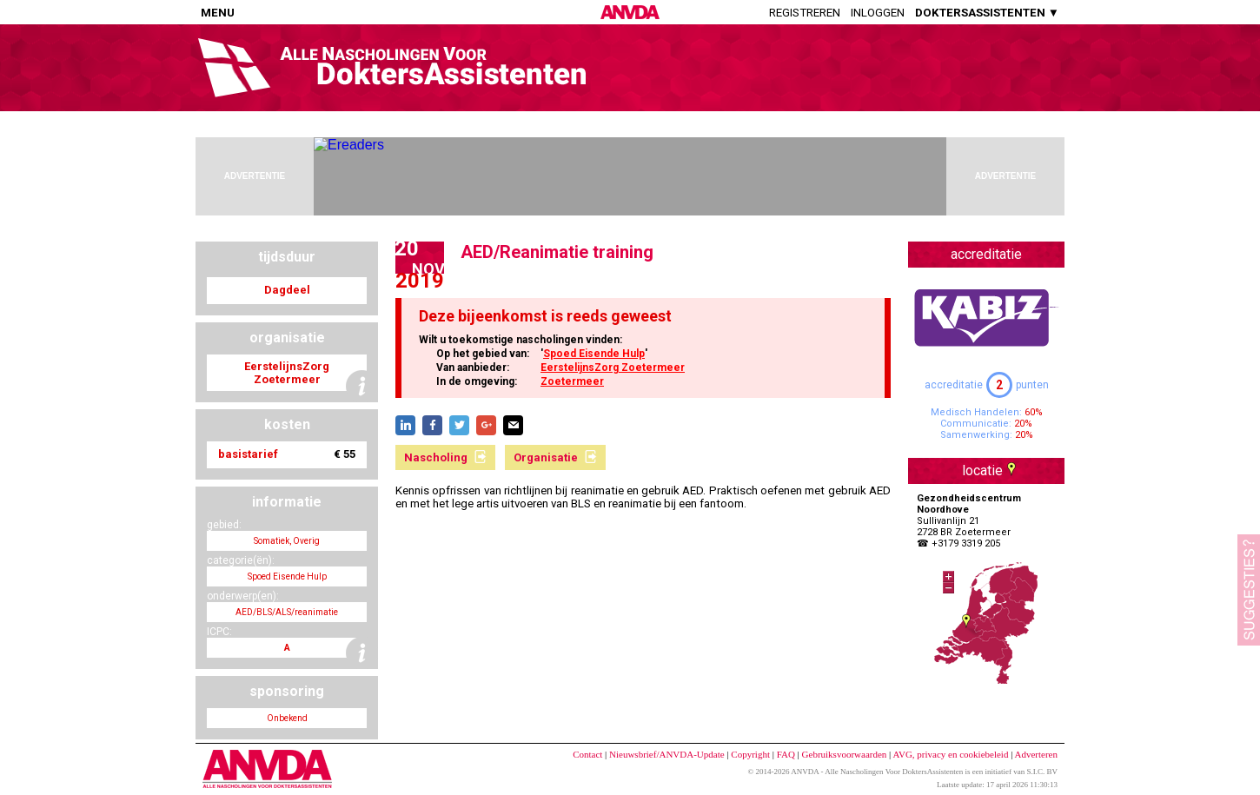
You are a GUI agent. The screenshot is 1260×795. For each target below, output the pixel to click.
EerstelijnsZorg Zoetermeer (612, 367)
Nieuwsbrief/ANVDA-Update (667, 754)
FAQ (786, 754)
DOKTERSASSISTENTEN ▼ (987, 12)
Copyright (750, 754)
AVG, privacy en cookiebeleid (950, 754)
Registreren (804, 12)
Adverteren (1036, 754)
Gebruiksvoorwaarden (844, 754)
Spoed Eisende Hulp (594, 354)
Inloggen (878, 12)
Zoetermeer (572, 381)
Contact (587, 754)
